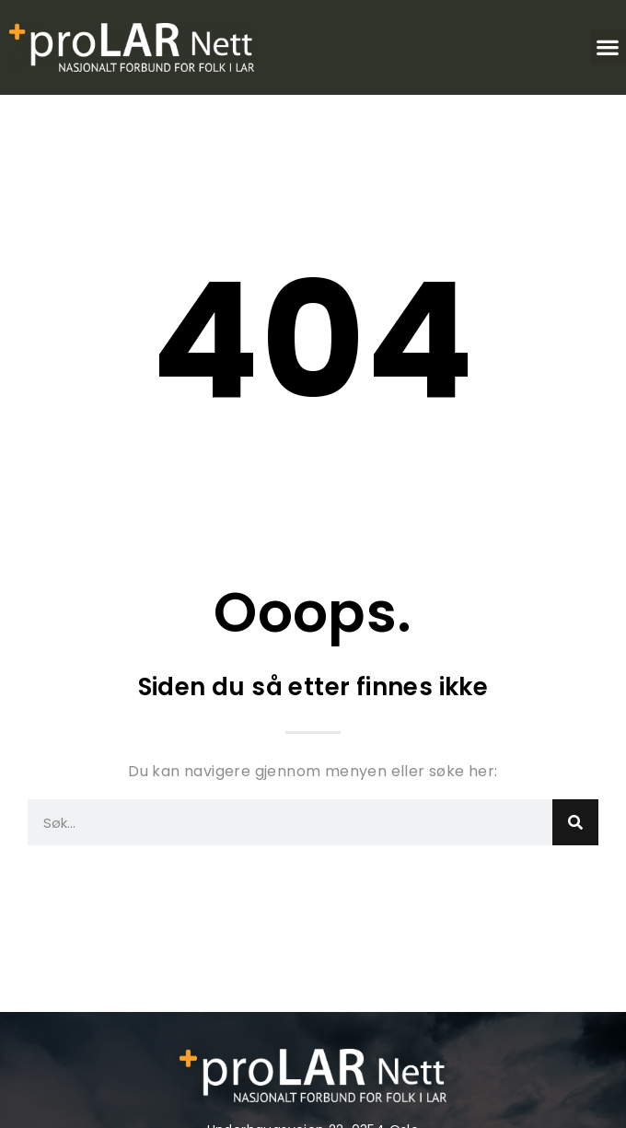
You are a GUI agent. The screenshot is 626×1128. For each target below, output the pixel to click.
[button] (608, 47)
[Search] (575, 822)
